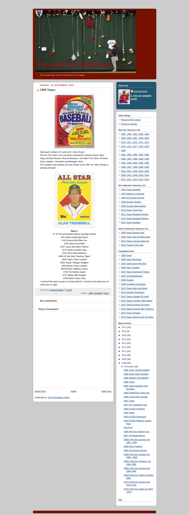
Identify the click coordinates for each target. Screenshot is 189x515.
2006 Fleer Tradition (130, 268)
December (129, 366)
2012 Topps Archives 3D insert (135, 305)
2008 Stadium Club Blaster (136, 378)
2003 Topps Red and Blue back (135, 237)
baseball (98, 293)
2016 (124, 331)
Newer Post (40, 391)
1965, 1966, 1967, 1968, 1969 (135, 138)
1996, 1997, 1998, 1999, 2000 (135, 167)
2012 (124, 347)
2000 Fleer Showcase (131, 259)
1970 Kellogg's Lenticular (133, 194)
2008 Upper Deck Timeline (136, 374)
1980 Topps (126, 255)
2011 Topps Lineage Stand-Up (135, 241)
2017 (124, 327)
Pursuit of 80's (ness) (131, 120)
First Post (128, 427)
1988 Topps (129, 382)
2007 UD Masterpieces (131, 276)
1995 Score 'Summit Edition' (137, 370)
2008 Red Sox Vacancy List (136, 431)
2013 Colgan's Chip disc (132, 245)
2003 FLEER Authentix (134, 409)
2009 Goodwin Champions (133, 284)
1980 (123, 150)
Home (73, 391)
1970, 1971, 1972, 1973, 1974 (135, 142)
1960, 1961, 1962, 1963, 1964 (135, 134)
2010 (124, 355)
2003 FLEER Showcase (135, 417)
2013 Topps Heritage (130, 313)
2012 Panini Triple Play (132, 210)
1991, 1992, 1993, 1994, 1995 (135, 163)
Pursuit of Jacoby (129, 124)
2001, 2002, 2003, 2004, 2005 (135, 171)
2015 (124, 335)
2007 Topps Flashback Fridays (135, 272)
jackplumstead (140, 91)
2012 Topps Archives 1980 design (136, 301)
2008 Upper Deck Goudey (136, 397)
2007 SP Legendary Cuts (135, 405)
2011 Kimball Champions (132, 292)
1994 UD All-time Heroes (132, 198)
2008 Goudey (127, 280)
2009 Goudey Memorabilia (133, 206)
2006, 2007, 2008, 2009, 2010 (135, 175)
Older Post (106, 391)
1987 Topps (129, 401)
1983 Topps (129, 413)
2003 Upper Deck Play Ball (133, 264)
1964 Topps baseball (130, 189)
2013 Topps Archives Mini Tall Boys (137, 309)
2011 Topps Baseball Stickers (135, 214)
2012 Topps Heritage (130, 222)
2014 (124, 339)
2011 (124, 351)
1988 (90, 293)
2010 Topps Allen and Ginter (134, 288)
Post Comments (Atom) (59, 397)
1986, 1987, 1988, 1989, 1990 (135, 159)
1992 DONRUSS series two (136, 393)
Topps (106, 293)
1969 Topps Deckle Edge (132, 233)
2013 (124, 343)
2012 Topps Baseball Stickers (135, 218)
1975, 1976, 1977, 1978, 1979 (135, 146)
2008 (124, 363)
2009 (124, 359)
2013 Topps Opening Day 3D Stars (137, 317)
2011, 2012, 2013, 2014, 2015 (135, 179)
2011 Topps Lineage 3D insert (135, 296)
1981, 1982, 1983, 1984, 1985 (135, 155)
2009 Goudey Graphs (131, 202)
